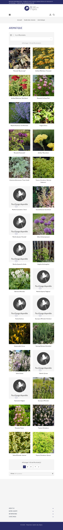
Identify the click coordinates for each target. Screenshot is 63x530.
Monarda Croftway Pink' (43, 98)
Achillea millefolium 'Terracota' (43, 71)
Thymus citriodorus (43, 428)
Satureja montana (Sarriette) (43, 346)
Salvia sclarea (19, 373)
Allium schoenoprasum (43, 237)
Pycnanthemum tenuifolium (43, 209)
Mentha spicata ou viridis (19, 264)
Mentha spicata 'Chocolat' (20, 237)
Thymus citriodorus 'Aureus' (43, 455)
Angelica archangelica (43, 264)
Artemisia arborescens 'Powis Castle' (20, 180)
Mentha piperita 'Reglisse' (43, 291)
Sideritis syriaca (43, 373)
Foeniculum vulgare (19, 401)
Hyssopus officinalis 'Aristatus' (43, 319)
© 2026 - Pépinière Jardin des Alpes (31, 525)
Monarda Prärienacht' (19, 153)
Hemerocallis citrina (19, 346)
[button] (50, 14)
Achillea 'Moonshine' (43, 153)
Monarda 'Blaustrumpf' (19, 71)
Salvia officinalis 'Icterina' (19, 455)
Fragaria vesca (43, 125)
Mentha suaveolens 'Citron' (19, 209)
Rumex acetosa (19, 319)
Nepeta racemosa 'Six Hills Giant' (19, 125)
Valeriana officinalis (19, 291)
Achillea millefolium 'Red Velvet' (19, 98)
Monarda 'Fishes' (19, 428)
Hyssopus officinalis (43, 401)
